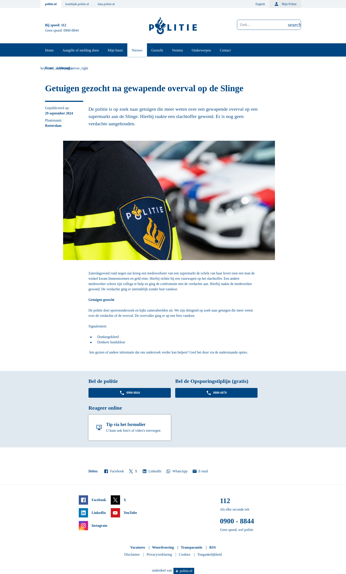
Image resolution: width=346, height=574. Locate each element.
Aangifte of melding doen (80, 50)
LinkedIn (152, 471)
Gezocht (157, 50)
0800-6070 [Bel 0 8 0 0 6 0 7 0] (216, 392)
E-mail (200, 471)
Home (49, 50)
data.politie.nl (106, 4)
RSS (212, 547)
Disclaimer (132, 554)
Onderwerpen (201, 50)
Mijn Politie (285, 4)
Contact (225, 50)
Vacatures (137, 547)
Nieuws (137, 50)
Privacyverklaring (159, 554)
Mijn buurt (115, 50)
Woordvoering (163, 547)
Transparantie (191, 547)
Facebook (113, 471)
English (260, 4)
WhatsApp (176, 471)
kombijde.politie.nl (77, 4)
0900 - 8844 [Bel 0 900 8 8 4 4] (237, 521)
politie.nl (51, 4)
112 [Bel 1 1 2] (63, 25)
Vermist (177, 50)
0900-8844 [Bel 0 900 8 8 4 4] (71, 30)
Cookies (184, 554)
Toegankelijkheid (209, 554)
